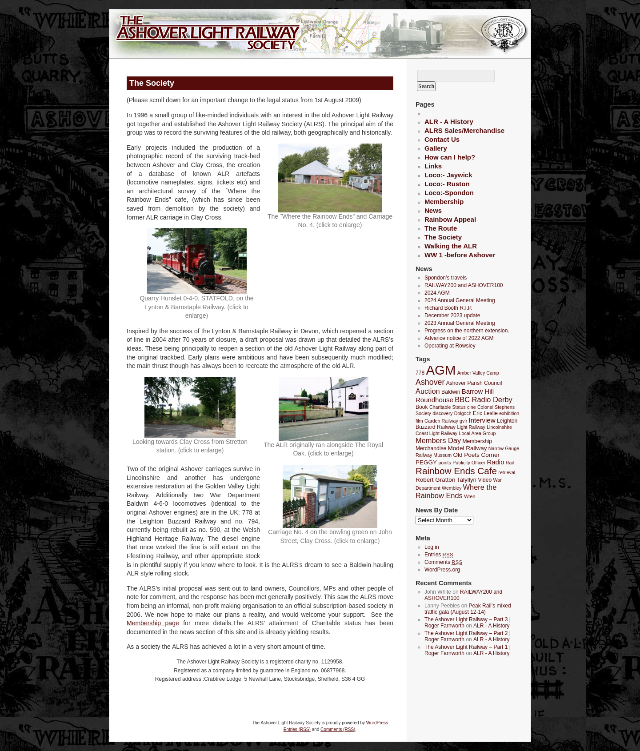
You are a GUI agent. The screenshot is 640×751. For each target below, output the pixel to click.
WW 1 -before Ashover (459, 255)
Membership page (153, 623)
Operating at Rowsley (450, 346)
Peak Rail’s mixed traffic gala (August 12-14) (467, 609)
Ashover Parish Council (474, 383)
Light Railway (471, 427)
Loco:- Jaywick (448, 175)
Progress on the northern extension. (466, 331)
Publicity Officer (468, 462)
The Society (443, 237)
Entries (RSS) (297, 729)
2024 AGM (437, 293)
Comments (443, 562)
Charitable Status (447, 407)
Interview (482, 420)
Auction (428, 391)
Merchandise (431, 448)
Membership (444, 201)
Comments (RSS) (337, 729)
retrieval (506, 472)
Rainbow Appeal (450, 219)
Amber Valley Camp (478, 373)
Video (485, 480)
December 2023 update (452, 315)
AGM (441, 370)
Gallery (435, 148)
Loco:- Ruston (447, 184)
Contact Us (442, 139)
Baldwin (450, 392)
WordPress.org (442, 570)
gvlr (463, 420)
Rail (510, 462)
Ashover (430, 382)
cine (471, 407)
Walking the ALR (450, 246)
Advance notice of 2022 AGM (458, 338)
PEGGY (426, 462)
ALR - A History (448, 121)
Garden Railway (441, 420)
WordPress (377, 722)
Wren (469, 496)
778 (420, 373)
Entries (438, 554)
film (419, 420)
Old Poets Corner (476, 454)
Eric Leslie (485, 413)
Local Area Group (477, 433)
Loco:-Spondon (449, 192)
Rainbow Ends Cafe (456, 471)
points (444, 462)
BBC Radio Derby (483, 399)
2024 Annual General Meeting (459, 300)
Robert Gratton (435, 479)
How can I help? (449, 157)
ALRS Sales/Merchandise (464, 130)
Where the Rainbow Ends (456, 491)
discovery (442, 413)
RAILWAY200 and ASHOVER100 (463, 285)
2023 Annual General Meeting (459, 323)
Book (422, 407)
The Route (440, 228)
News (433, 210)
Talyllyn (466, 479)
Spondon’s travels (445, 278)
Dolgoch (463, 413)
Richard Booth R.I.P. (448, 308)
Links (433, 166)
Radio (495, 462)
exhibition (509, 413)
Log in (431, 547)
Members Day (438, 440)
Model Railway (467, 448)
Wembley (451, 488)
